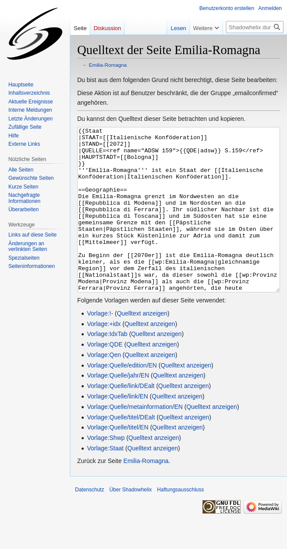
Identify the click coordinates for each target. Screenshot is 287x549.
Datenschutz (89, 522)
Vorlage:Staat (105, 480)
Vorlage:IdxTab (107, 366)
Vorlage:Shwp (105, 470)
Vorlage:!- (100, 346)
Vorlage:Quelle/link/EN (117, 428)
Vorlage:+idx (103, 356)
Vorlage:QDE (105, 377)
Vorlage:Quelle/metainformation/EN (134, 439)
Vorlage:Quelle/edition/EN (122, 398)
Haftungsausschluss (180, 522)
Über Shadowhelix (130, 522)
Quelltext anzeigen (142, 346)
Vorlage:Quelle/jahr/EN (118, 408)
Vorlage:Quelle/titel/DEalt (121, 449)
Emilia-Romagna (108, 65)
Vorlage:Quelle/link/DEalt (120, 418)
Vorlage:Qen (104, 387)
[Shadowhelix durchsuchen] (255, 27)
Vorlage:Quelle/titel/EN (117, 459)
